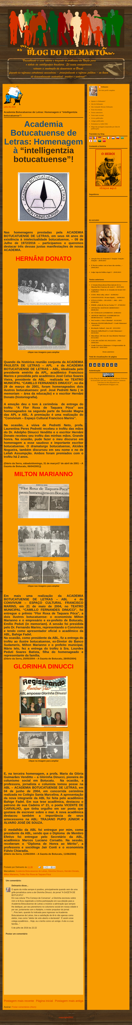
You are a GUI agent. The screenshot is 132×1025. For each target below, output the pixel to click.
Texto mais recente (97, 115)
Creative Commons (119, 380)
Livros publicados (97, 118)
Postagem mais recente (19, 1000)
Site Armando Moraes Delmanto (102, 107)
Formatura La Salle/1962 (99, 124)
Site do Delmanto (97, 104)
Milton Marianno (11, 874)
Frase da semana (96, 110)
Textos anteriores (97, 112)
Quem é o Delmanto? (98, 101)
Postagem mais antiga (69, 1000)
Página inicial (44, 1000)
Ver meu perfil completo (107, 90)
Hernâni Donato (71, 871)
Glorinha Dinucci (55, 871)
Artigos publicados (97, 121)
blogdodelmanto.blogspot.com (108, 384)
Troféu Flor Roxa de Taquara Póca (35, 874)
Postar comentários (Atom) (24, 1007)
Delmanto (16, 886)
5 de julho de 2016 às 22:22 (24, 928)
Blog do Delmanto (100, 378)
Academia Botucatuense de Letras (31, 871)
